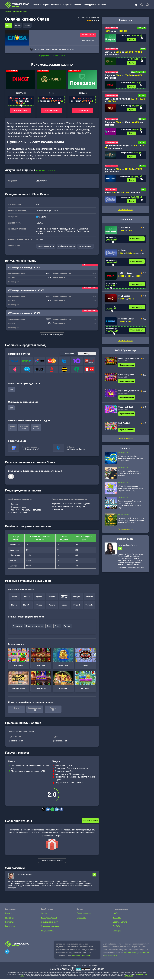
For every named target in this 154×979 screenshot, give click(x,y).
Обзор (8, 25)
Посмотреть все (125, 343)
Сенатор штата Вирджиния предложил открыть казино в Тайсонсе (129, 476)
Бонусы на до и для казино (123, 77)
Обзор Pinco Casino (138, 73)
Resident (85, 657)
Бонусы (66, 5)
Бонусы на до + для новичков (123, 53)
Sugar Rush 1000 (125, 410)
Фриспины (81, 918)
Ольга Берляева (24, 874)
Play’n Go (116, 926)
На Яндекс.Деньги (49, 918)
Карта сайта (10, 926)
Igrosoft (120, 428)
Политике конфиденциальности (136, 953)
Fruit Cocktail (18, 657)
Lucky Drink (63, 680)
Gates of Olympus (126, 377)
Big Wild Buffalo (41, 680)
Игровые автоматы (51, 5)
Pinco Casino (20, 93)
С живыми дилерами (50, 926)
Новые (44, 913)
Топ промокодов (88, 40)
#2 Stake (122, 253)
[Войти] (146, 4)
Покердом (82, 93)
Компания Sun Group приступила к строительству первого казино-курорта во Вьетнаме (131, 523)
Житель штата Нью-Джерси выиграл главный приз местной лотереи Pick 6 (130, 461)
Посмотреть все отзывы (52, 861)
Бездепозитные (83, 913)
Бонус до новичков (122, 195)
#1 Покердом (124, 230)
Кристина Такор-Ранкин (127, 548)
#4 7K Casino (124, 299)
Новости (77, 5)
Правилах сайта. (111, 956)
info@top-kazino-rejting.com (82, 956)
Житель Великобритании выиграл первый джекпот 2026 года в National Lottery (130, 491)
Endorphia (117, 918)
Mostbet (142, 168)
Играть (131, 40)
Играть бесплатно (20, 110)
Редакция (9, 918)
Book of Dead (41, 657)
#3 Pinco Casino (125, 276)
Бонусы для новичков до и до (125, 101)
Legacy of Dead (63, 657)
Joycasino (141, 144)
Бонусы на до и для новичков (123, 172)
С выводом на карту (49, 922)
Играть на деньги (137, 241)
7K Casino (141, 97)
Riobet (51, 93)
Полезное (102, 5)
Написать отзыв (90, 821)
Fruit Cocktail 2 (85, 680)
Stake (143, 192)
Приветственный (111, 28)
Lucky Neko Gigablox (18, 680)
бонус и (116, 31)
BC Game (142, 120)
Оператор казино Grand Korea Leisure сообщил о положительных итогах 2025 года (129, 507)
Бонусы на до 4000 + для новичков (124, 124)
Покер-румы (89, 5)
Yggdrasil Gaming (120, 922)
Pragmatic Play (123, 364)
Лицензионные (47, 931)
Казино (36, 5)
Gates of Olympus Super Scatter (129, 361)
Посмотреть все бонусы (52, 335)
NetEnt (115, 913)
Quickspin (117, 931)
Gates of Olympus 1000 (128, 393)
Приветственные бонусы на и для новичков (125, 148)
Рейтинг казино (88, 34)
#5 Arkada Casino (126, 321)
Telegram (135, 4)
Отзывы (29, 25)
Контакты (9, 922)
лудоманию (129, 976)
